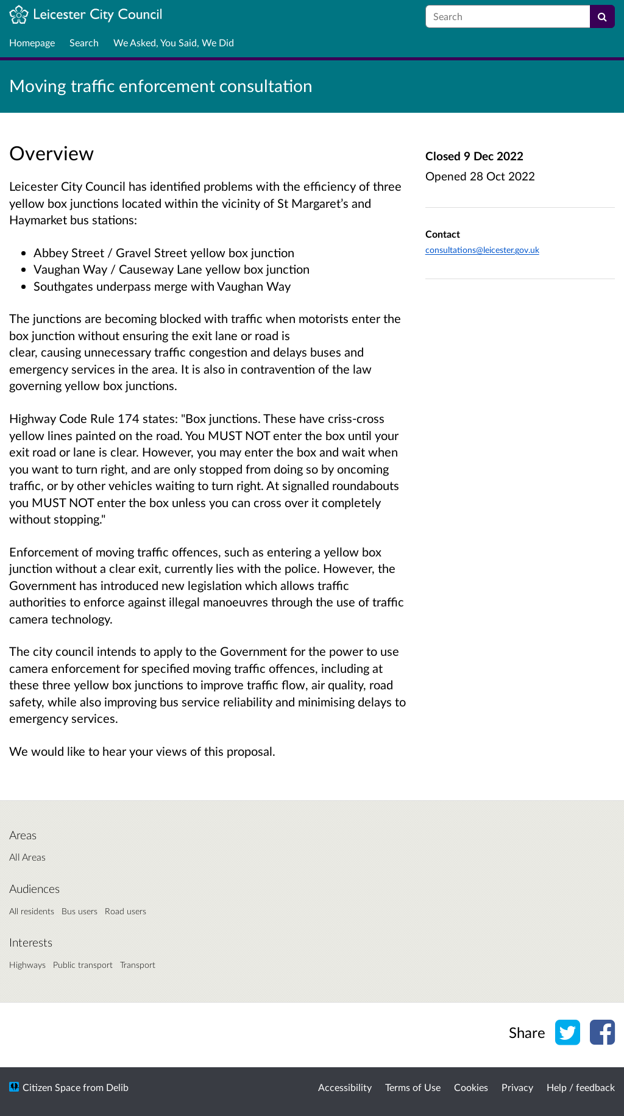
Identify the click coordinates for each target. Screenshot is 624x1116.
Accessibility (345, 1087)
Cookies (471, 1087)
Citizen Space (51, 1087)
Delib (117, 1087)
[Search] (602, 16)
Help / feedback (581, 1087)
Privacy (517, 1087)
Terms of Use (413, 1087)
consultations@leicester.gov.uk (482, 249)
